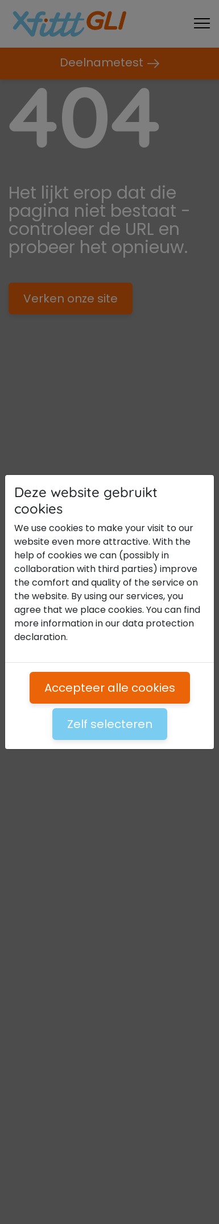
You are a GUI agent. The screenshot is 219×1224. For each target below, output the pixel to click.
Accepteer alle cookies (109, 688)
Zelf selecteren (109, 724)
